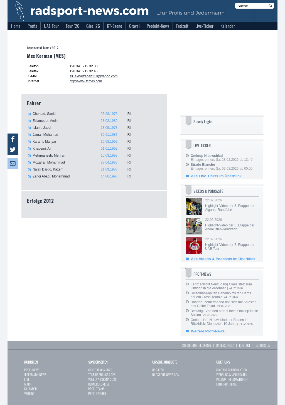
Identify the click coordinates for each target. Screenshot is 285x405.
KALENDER (30, 388)
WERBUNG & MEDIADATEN (231, 374)
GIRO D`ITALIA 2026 (100, 369)
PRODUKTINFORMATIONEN (231, 379)
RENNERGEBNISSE (99, 384)
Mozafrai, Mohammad (85, 162)
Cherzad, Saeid (85, 114)
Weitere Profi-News (208, 331)
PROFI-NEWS (32, 369)
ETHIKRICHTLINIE (226, 384)
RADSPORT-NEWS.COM (166, 374)
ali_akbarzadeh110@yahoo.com (93, 76)
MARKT (28, 384)
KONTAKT (244, 345)
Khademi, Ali (85, 148)
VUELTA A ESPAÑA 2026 (102, 379)
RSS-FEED (158, 369)
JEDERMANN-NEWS (35, 374)
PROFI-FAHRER (97, 393)
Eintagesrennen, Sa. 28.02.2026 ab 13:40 (221, 158)
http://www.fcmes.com (86, 81)
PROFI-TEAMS (96, 388)
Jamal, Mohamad (85, 135)
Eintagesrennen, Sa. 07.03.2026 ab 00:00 (221, 167)
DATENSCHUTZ (225, 345)
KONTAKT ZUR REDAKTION (231, 369)
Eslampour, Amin (85, 121)
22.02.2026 (231, 205)
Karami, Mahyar (85, 142)
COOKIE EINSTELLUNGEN (196, 345)
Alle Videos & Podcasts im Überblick (223, 259)
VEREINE (29, 393)
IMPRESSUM (263, 345)
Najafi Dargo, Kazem (85, 169)
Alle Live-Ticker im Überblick (216, 176)
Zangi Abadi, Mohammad (85, 176)
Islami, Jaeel (85, 128)
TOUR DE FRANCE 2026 (102, 374)
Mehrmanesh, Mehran (85, 155)
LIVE (27, 379)
